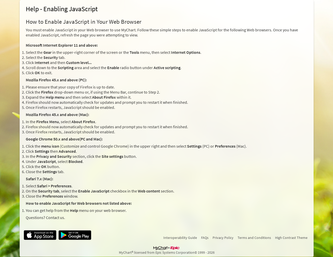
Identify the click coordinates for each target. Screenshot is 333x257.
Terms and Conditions (254, 237)
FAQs (204, 237)
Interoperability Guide (180, 237)
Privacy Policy (223, 237)
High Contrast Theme (291, 237)
